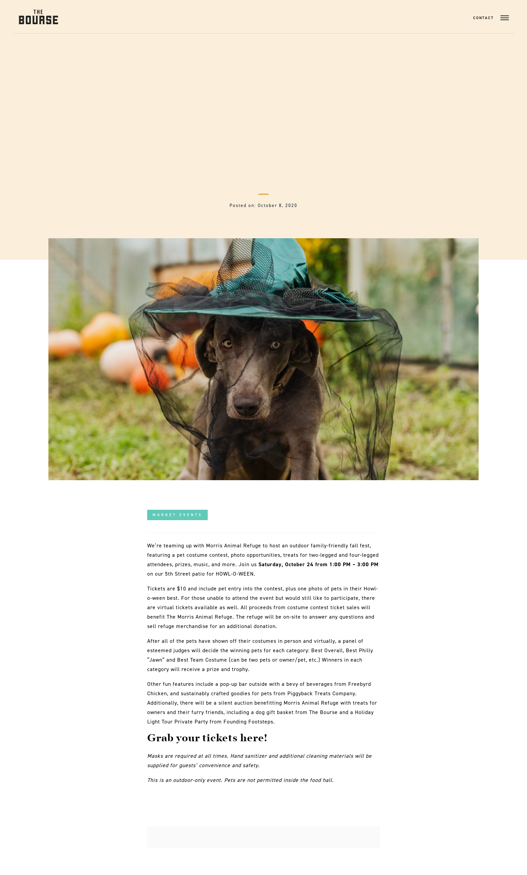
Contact (483, 17)
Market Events (177, 514)
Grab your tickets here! (208, 739)
